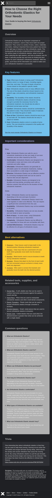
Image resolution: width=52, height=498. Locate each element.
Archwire (10, 268)
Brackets (10, 261)
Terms (13, 492)
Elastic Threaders (13, 302)
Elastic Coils (11, 314)
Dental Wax (11, 291)
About (8, 492)
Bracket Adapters (12, 309)
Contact (25, 492)
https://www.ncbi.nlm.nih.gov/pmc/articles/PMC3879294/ (24, 462)
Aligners (9, 250)
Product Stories (33, 492)
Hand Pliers (11, 298)
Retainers (10, 245)
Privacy (19, 492)
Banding (9, 256)
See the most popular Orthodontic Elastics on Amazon (23, 132)
